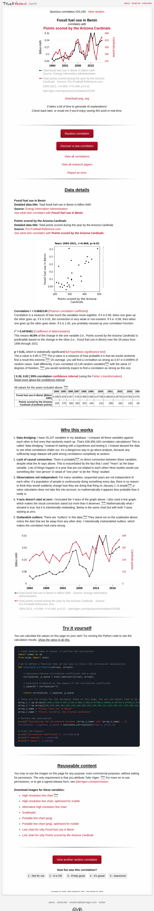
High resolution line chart (37, 795)
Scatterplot (29, 812)
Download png (77, 59)
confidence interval (65, 376)
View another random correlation (77, 859)
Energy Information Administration (46, 208)
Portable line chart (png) (37, 818)
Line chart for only (48, 829)
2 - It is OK (56, 875)
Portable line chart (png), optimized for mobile (50, 823)
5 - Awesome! (118, 875)
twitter (102, 902)
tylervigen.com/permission (92, 781)
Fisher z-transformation (106, 376)
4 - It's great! (97, 875)
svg (87, 98)
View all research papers (77, 164)
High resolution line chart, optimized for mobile (51, 801)
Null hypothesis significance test (84, 351)
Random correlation (77, 133)
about (127, 3)
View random (96, 11)
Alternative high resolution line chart (44, 807)
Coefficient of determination (52, 331)
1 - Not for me (36, 875)
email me (136, 3)
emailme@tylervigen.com (83, 902)
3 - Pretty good (76, 875)
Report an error (77, 172)
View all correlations (77, 156)
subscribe (147, 3)
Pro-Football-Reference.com (43, 229)
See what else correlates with (48, 212)
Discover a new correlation (77, 146)
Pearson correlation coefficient (68, 311)
